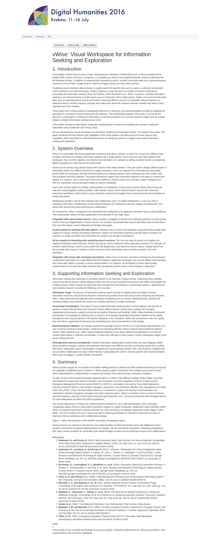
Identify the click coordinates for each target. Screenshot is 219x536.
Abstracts (39, 36)
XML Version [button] (89, 45)
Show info (59, 45)
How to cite (73, 45)
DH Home (27, 36)
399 (49, 36)
